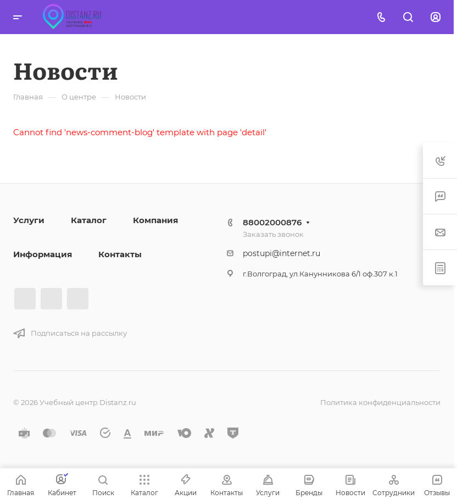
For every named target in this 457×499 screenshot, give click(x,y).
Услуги (28, 220)
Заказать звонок (273, 234)
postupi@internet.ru (281, 253)
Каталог (89, 220)
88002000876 (272, 222)
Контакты (120, 254)
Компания (155, 220)
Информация (42, 254)
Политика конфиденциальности (380, 402)
